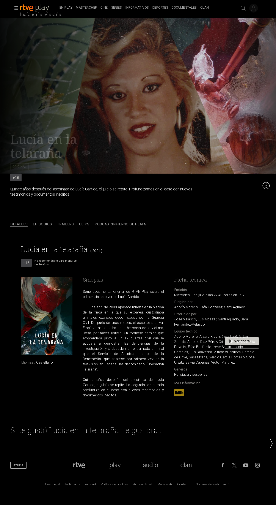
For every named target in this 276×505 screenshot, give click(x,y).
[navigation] (143, 7)
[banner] (39, 7)
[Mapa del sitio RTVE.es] (164, 485)
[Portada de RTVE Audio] (150, 465)
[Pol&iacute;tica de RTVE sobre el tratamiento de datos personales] (80, 485)
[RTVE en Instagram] (257, 465)
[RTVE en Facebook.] (222, 465)
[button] (15, 8)
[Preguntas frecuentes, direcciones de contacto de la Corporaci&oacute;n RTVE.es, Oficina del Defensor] (184, 485)
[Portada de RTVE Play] (115, 465)
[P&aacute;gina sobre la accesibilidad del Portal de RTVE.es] (142, 485)
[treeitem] (66, 7)
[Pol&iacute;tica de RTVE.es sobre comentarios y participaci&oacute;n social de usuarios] (213, 485)
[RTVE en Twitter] (234, 465)
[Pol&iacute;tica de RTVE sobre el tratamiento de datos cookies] (114, 485)
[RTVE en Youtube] (245, 465)
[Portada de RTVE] (79, 465)
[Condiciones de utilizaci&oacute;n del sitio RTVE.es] (52, 485)
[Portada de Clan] (186, 465)
